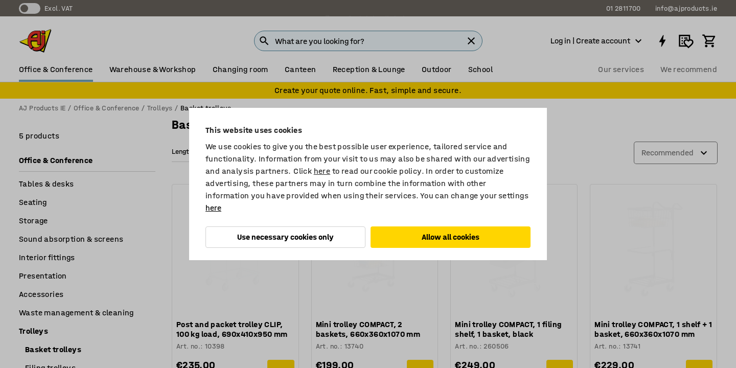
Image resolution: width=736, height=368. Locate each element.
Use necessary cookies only (285, 237)
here (322, 171)
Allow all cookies (450, 237)
